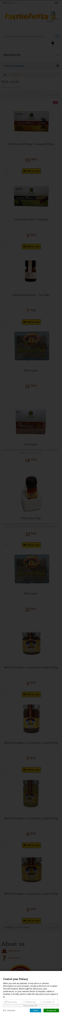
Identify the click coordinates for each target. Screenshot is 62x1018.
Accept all (51, 1010)
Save (35, 1010)
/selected (9, 1010)
